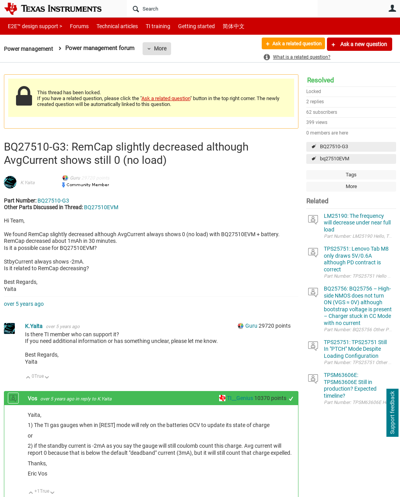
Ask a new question (363, 44)
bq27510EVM (334, 158)
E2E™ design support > (32, 26)
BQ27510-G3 (334, 146)
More (163, 48)
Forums (73, 26)
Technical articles (109, 26)
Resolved (320, 80)
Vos (33, 398)
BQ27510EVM (101, 207)
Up (28, 378)
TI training (147, 26)
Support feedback (392, 412)
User (392, 8)
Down (47, 378)
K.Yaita (27, 182)
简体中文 (217, 26)
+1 (291, 399)
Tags (351, 175)
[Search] (222, 8)
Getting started (182, 26)
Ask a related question (293, 44)
